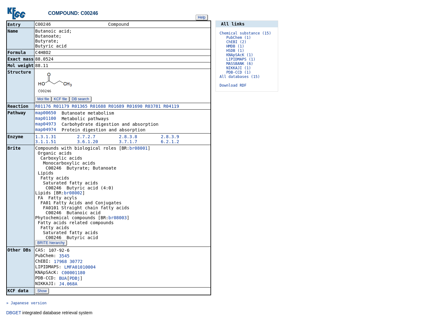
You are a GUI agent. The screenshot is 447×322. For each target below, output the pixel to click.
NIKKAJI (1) (238, 68)
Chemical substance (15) (245, 33)
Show (42, 291)
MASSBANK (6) (239, 63)
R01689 (116, 106)
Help (201, 17)
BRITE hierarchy (51, 243)
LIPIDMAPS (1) (240, 59)
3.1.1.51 (45, 142)
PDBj (75, 278)
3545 (64, 256)
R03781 (153, 106)
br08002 (73, 193)
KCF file (60, 100)
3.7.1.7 (128, 142)
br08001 (138, 148)
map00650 (45, 113)
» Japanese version (26, 304)
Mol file (43, 100)
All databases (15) (239, 77)
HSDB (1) (235, 50)
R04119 (171, 106)
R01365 (80, 106)
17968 (60, 262)
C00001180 (73, 273)
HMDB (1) (235, 46)
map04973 (45, 124)
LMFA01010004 (80, 267)
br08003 (117, 218)
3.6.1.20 (87, 142)
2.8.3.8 (128, 137)
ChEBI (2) (236, 42)
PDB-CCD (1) (238, 72)
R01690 (134, 106)
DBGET (13, 313)
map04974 (45, 130)
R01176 (43, 106)
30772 (76, 262)
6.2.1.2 (170, 142)
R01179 (61, 106)
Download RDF (232, 85)
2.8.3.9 (170, 137)
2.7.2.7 (86, 137)
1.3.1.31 (45, 137)
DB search (80, 100)
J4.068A (68, 284)
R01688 (98, 106)
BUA (63, 278)
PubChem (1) (238, 37)
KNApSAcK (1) (239, 55)
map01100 (45, 118)
